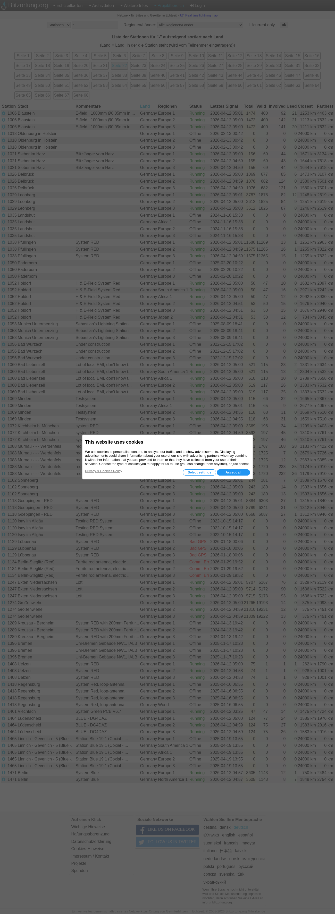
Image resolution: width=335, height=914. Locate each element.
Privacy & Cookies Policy (103, 471)
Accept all (233, 472)
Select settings (199, 472)
